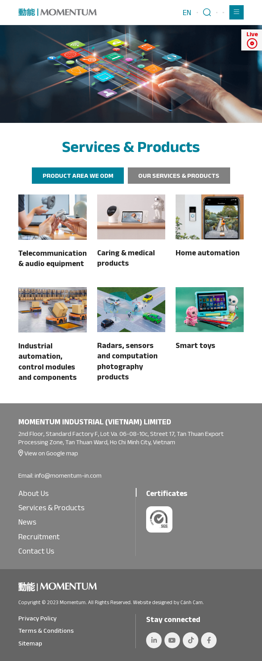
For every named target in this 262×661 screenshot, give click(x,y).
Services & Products (51, 507)
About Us (33, 493)
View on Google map (50, 453)
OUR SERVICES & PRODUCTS (178, 175)
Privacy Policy (37, 618)
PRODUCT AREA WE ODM (78, 175)
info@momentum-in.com (68, 475)
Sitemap (30, 643)
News (27, 521)
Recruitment (39, 536)
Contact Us (36, 550)
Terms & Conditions (46, 630)
